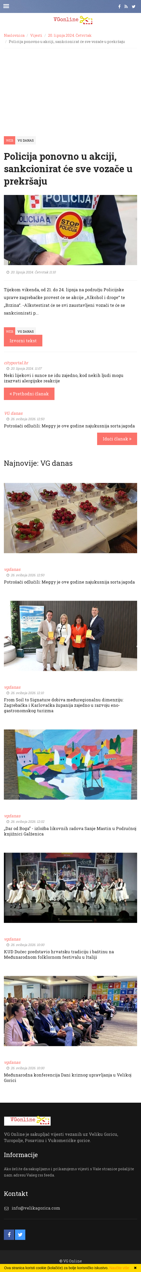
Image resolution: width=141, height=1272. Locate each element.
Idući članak (117, 438)
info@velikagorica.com (36, 1208)
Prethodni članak (29, 393)
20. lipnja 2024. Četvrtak (70, 35)
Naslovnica (14, 35)
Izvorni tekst (23, 340)
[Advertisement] (70, 87)
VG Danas (26, 140)
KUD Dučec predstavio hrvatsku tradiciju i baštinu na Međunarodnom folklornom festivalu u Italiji (59, 954)
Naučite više (119, 1268)
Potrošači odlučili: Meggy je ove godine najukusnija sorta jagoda (69, 425)
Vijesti (36, 35)
